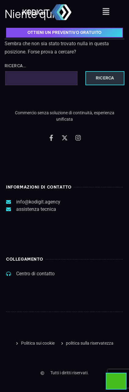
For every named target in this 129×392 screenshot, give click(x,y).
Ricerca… (15, 66)
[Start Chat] (116, 381)
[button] (106, 12)
